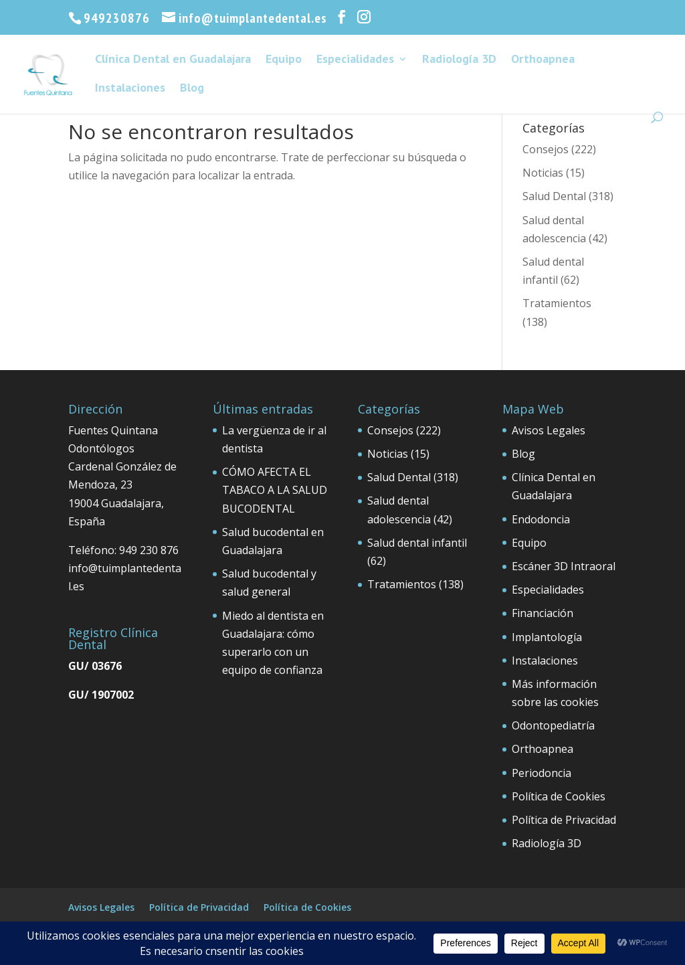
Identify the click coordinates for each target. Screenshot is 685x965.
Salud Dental (554, 196)
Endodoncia (541, 519)
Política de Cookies (558, 796)
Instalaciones (130, 89)
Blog (192, 89)
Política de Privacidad (564, 819)
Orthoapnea (543, 60)
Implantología (547, 637)
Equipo (284, 60)
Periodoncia (541, 773)
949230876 (117, 18)
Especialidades (355, 60)
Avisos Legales (548, 430)
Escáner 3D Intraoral (563, 566)
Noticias (542, 172)
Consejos (545, 149)
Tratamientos (556, 303)
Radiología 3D (459, 60)
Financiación (542, 613)
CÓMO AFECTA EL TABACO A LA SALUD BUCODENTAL (274, 489)
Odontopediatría (553, 725)
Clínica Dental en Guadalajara (173, 60)
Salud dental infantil (417, 542)
